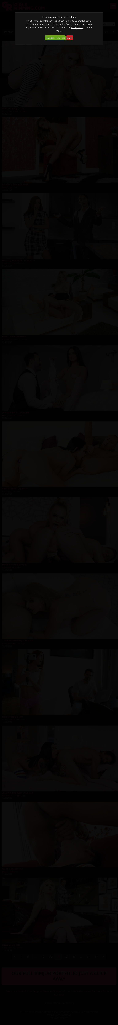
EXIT (69, 38)
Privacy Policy (77, 27)
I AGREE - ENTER (55, 38)
